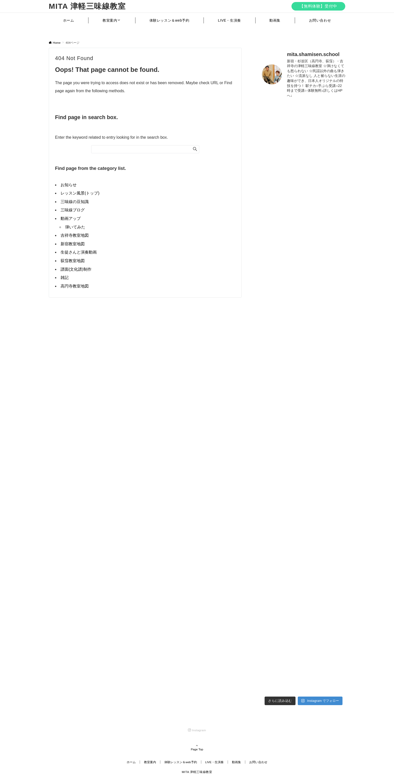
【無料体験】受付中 (318, 6)
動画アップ (71, 218)
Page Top (197, 747)
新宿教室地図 (73, 244)
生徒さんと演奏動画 (79, 252)
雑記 (65, 277)
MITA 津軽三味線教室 (87, 6)
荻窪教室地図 (73, 261)
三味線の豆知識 (75, 202)
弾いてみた (75, 227)
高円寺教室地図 (75, 286)
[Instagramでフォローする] (197, 730)
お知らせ (69, 185)
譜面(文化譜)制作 (76, 269)
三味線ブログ (73, 210)
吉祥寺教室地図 (75, 235)
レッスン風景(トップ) (80, 193)
